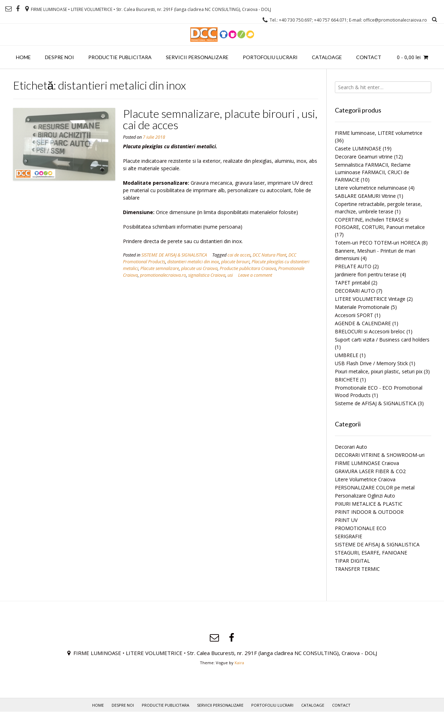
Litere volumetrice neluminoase (371, 187)
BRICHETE (347, 379)
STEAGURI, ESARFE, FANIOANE (371, 552)
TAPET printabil (352, 282)
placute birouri (235, 262)
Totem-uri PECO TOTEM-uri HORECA (377, 242)
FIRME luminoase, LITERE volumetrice (378, 133)
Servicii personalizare (197, 57)
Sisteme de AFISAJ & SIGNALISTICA (375, 403)
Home (23, 57)
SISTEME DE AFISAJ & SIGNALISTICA (174, 255)
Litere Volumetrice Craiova (365, 479)
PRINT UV (346, 520)
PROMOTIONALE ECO (360, 528)
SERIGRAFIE (348, 536)
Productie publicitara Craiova (248, 268)
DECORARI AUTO (355, 290)
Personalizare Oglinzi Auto (365, 495)
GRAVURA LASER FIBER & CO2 (370, 471)
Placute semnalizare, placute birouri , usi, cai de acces (220, 119)
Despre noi (59, 57)
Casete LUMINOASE (358, 148)
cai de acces (239, 255)
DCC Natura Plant (269, 255)
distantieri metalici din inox (193, 262)
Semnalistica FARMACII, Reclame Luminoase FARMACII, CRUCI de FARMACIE (373, 172)
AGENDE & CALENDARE (363, 323)
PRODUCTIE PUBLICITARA (120, 57)
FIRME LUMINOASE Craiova (367, 463)
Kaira (239, 662)
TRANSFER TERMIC (357, 568)
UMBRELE (346, 355)
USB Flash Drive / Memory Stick (371, 363)
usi (230, 275)
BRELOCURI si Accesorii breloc (370, 331)
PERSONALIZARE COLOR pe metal (375, 487)
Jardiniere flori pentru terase (367, 274)
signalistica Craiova (206, 275)
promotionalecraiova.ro (163, 275)
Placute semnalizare (159, 268)
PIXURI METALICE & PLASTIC (369, 503)
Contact (368, 57)
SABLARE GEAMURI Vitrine (365, 196)
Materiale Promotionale (362, 307)
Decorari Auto (351, 446)
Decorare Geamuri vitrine (364, 156)
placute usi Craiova (199, 268)
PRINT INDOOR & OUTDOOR (369, 512)
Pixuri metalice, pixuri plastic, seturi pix (378, 371)
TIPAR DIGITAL (352, 560)
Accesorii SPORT (354, 315)
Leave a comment (255, 275)
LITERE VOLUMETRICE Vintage (370, 298)
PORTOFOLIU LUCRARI (270, 57)
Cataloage (327, 57)
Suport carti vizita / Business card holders (382, 339)
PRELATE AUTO (353, 266)
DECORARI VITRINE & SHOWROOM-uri (380, 455)
